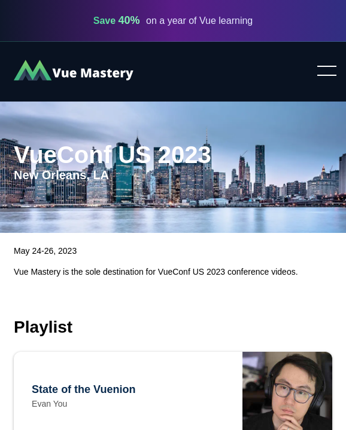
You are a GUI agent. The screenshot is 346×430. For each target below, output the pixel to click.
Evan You (49, 403)
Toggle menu (322, 72)
